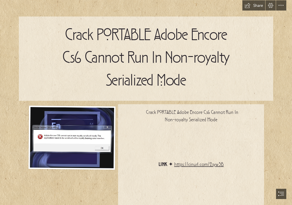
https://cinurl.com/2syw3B (199, 164)
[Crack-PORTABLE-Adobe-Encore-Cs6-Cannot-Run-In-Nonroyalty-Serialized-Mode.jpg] (71, 137)
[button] (253, 5)
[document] (146, 102)
